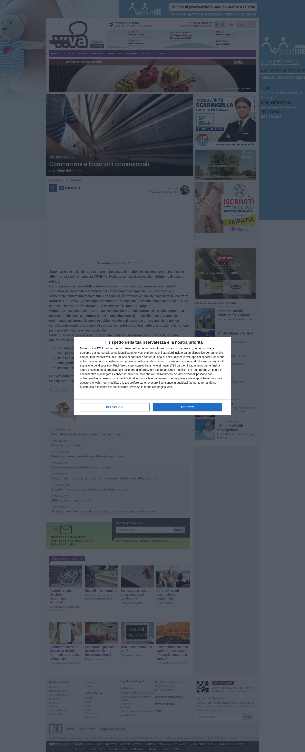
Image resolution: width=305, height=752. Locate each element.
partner (108, 348)
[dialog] (152, 376)
